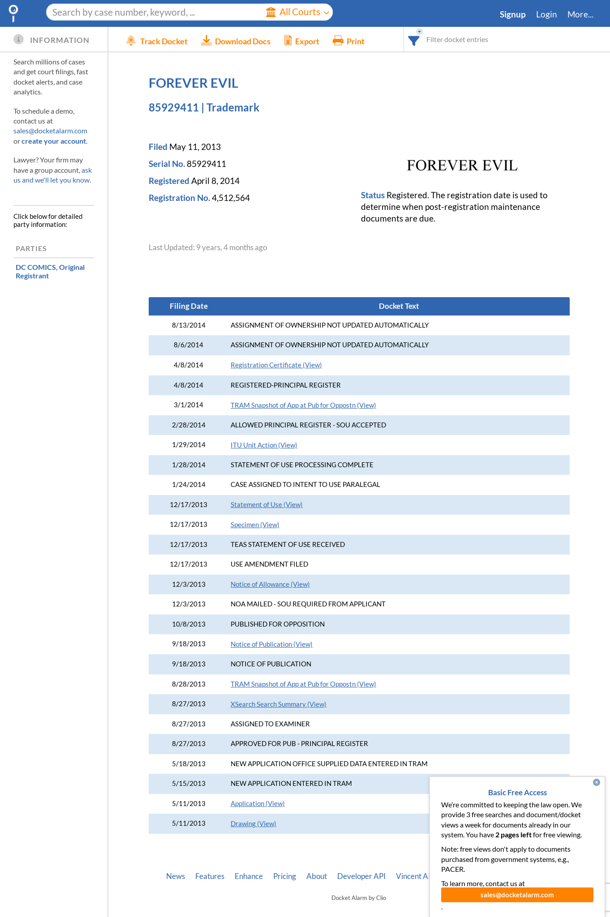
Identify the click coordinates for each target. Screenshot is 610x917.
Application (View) (258, 803)
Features (209, 876)
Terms (541, 876)
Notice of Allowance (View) (270, 584)
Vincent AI (413, 876)
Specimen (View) (255, 525)
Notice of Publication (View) (272, 644)
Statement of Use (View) (267, 504)
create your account (53, 140)
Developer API (361, 876)
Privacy (508, 876)
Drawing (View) (253, 823)
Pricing (284, 876)
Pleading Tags (463, 876)
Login (546, 14)
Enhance (249, 876)
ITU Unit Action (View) (264, 445)
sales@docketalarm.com (50, 130)
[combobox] (414, 39)
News (175, 876)
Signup (513, 14)
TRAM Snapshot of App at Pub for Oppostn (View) (303, 405)
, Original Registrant (50, 271)
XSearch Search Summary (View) (278, 704)
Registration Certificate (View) (276, 365)
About (316, 876)
